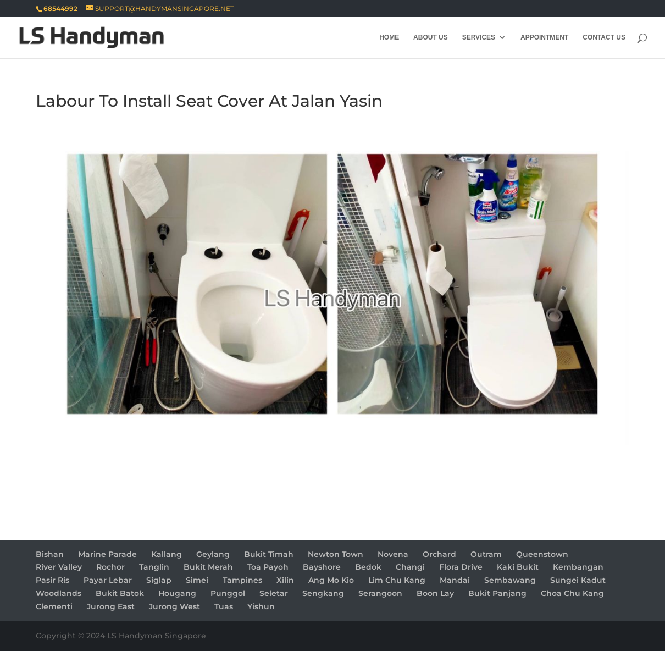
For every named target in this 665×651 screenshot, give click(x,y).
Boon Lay (435, 593)
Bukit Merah (208, 567)
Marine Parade (107, 554)
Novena (393, 554)
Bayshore (322, 567)
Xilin (285, 580)
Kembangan (578, 567)
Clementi (54, 606)
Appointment (544, 37)
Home (389, 37)
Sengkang (323, 593)
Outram (486, 554)
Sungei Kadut (578, 580)
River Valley (59, 567)
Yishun (261, 606)
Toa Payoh (268, 567)
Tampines (242, 580)
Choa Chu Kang (572, 593)
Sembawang (510, 580)
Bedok (368, 567)
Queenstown (542, 554)
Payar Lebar (108, 580)
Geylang (213, 554)
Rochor (110, 567)
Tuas (223, 606)
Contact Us (604, 37)
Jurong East (111, 606)
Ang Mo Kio (331, 580)
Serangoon (380, 593)
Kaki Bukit (518, 567)
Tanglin (154, 567)
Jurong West (174, 606)
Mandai (455, 580)
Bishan (50, 554)
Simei (197, 580)
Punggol (227, 593)
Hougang (177, 593)
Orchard (439, 554)
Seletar (273, 593)
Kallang (166, 554)
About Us (430, 37)
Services (478, 37)
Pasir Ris (52, 580)
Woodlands (58, 593)
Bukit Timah (268, 554)
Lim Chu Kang (396, 580)
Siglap (158, 580)
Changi (410, 567)
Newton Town (335, 554)
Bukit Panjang (497, 593)
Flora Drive (461, 567)
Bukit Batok (120, 593)
